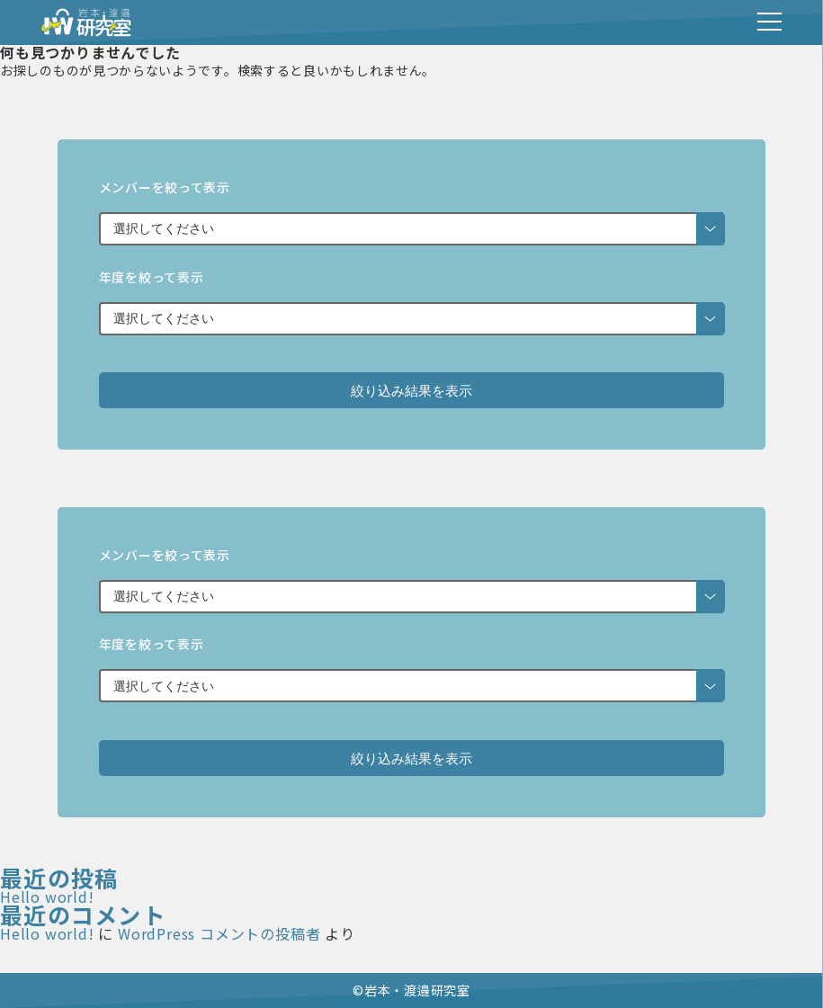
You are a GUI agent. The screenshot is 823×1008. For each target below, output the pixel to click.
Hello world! (47, 896)
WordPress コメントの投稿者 (219, 933)
